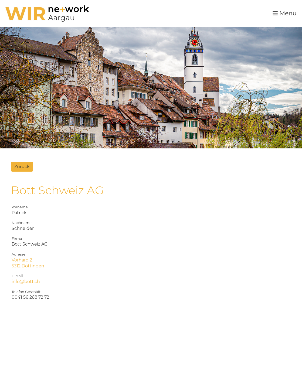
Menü (285, 13)
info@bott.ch (26, 281)
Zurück (22, 166)
